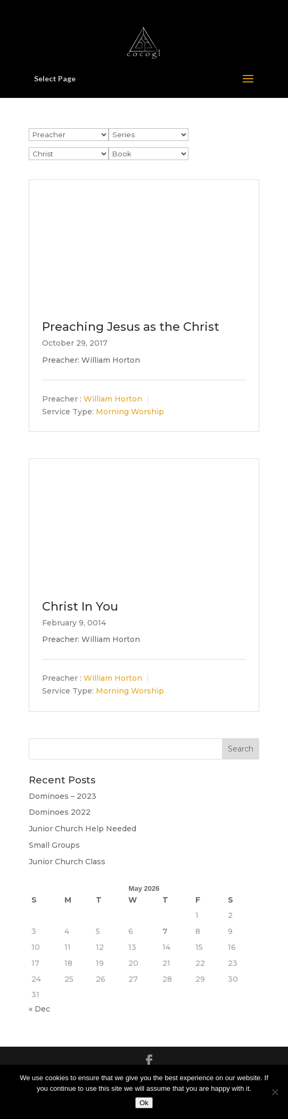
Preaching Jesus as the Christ (130, 327)
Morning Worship (130, 411)
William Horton (113, 399)
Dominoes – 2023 (62, 796)
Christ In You (80, 606)
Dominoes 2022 (59, 812)
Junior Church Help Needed (82, 828)
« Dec (39, 1009)
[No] (274, 1092)
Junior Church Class (67, 861)
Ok (144, 1103)
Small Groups (54, 845)
